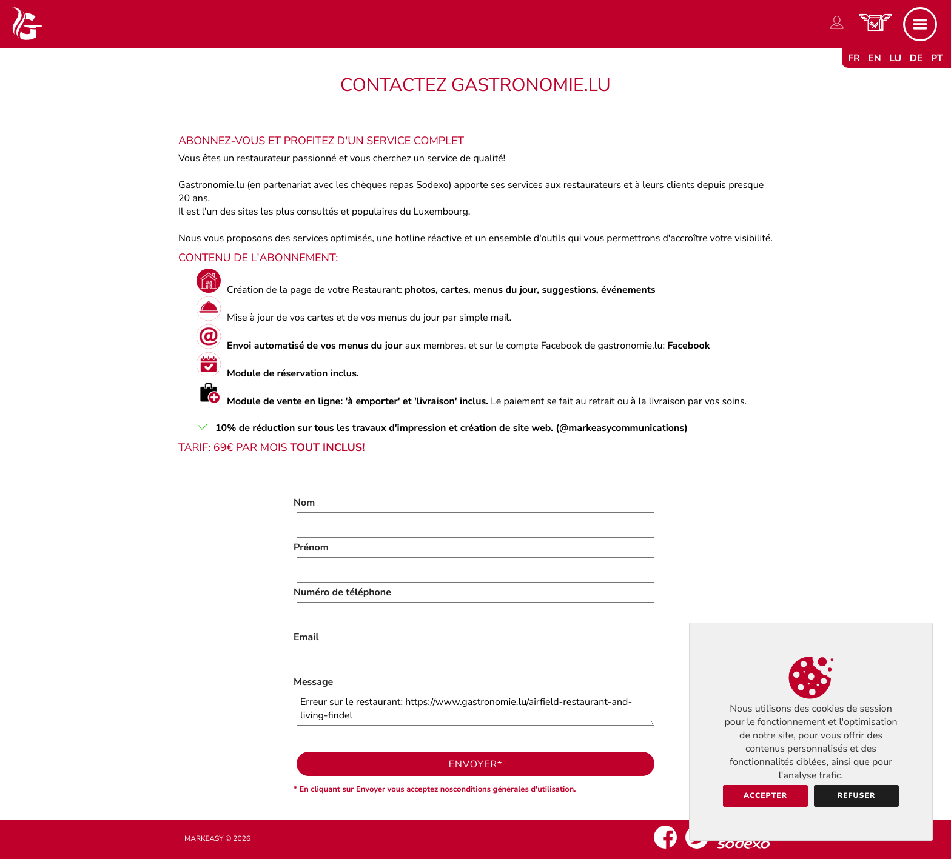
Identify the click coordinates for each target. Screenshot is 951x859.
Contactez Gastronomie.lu (475, 85)
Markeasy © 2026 (217, 839)
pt (937, 58)
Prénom (311, 547)
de (916, 58)
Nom (304, 502)
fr (854, 58)
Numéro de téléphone (342, 592)
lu (895, 58)
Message (313, 682)
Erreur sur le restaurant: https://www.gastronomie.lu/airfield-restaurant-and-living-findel (475, 709)
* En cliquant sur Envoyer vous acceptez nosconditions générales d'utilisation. (435, 789)
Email (306, 637)
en (874, 58)
